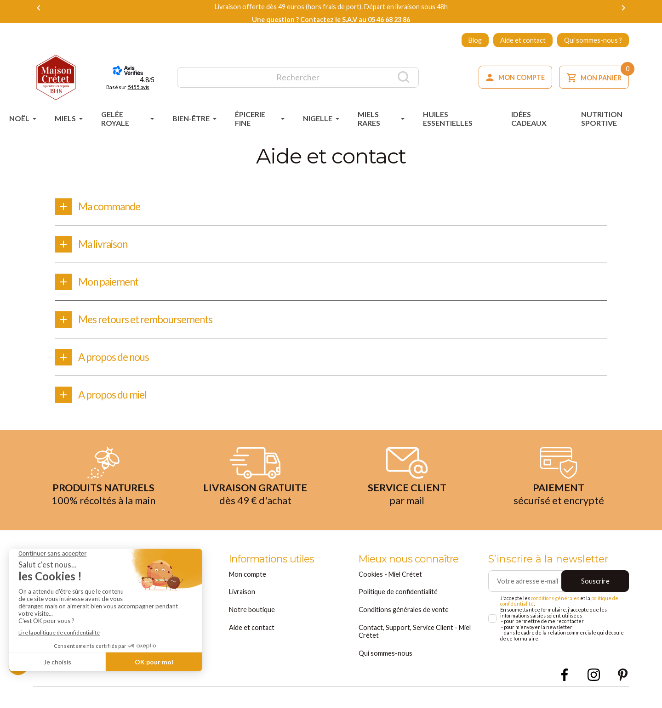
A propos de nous (113, 357)
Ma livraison (102, 244)
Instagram (594, 675)
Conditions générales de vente (404, 609)
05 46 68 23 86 (389, 19)
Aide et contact (523, 40)
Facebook (565, 675)
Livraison (242, 592)
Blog (475, 40)
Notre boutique (252, 609)
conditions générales (555, 598)
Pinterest (622, 675)
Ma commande (109, 206)
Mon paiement (108, 281)
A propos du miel (112, 394)
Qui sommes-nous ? (593, 40)
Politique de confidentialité (398, 592)
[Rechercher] (298, 77)
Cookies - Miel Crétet (390, 574)
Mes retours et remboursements (145, 319)
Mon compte (247, 574)
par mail (406, 500)
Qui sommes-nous (385, 653)
